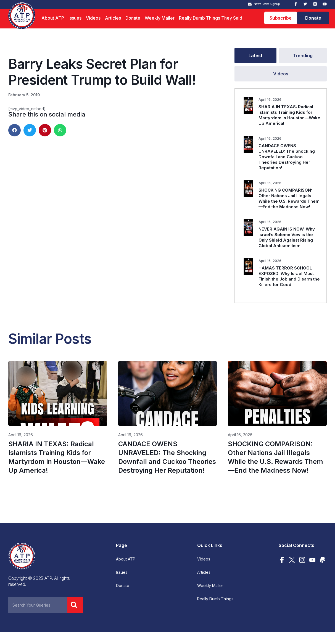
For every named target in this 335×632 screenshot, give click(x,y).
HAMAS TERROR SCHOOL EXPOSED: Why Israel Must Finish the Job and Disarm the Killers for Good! (289, 276)
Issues (74, 18)
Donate (132, 18)
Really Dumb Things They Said (210, 18)
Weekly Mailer (160, 18)
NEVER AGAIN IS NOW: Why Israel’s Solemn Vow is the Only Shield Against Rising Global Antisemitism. (286, 237)
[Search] (75, 605)
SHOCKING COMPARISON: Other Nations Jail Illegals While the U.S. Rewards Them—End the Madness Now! (289, 198)
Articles (113, 18)
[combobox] (37, 605)
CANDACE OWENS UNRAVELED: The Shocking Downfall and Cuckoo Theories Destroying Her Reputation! (286, 156)
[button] (14, 130)
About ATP (52, 18)
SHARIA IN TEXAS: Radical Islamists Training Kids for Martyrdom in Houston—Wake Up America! (289, 115)
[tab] (255, 55)
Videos (93, 18)
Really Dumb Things (215, 599)
